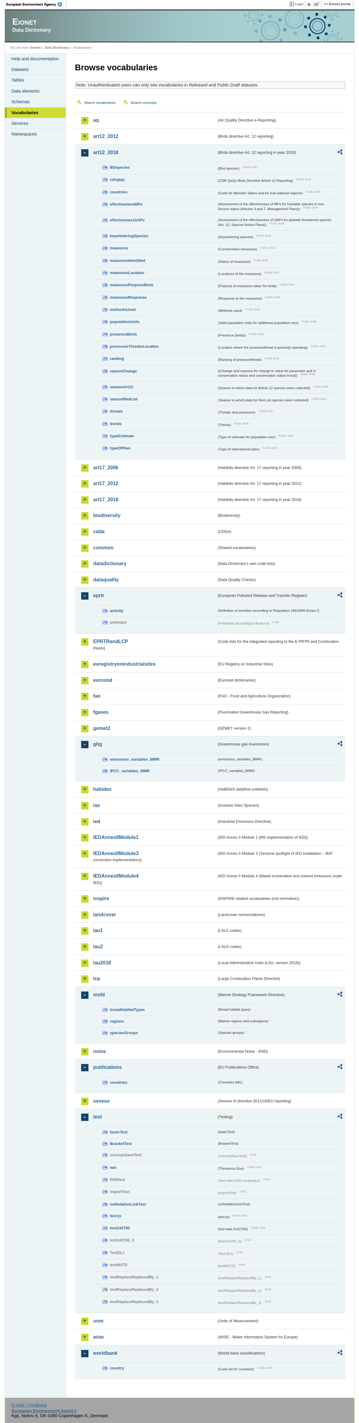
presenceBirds (123, 334)
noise (99, 1051)
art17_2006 (106, 467)
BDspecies (120, 167)
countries (119, 192)
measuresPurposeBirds (132, 285)
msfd (99, 994)
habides (102, 789)
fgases (101, 712)
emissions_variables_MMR (135, 759)
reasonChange (123, 371)
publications (107, 1067)
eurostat (102, 680)
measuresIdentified (128, 260)
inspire (101, 898)
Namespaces (24, 134)
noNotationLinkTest (128, 1204)
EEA (36, 4)
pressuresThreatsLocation (134, 346)
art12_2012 (106, 136)
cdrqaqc (117, 179)
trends (116, 423)
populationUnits (125, 321)
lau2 (98, 946)
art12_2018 (106, 152)
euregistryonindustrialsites (124, 664)
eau (113, 1167)
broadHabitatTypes (127, 1009)
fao (97, 696)
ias (96, 805)
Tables (18, 80)
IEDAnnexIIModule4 (116, 876)
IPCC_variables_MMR (130, 771)
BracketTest (121, 1143)
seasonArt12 (121, 387)
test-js (116, 1215)
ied (96, 821)
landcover (104, 914)
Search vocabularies (100, 102)
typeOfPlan (120, 448)
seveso (101, 1101)
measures (119, 248)
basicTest (119, 1132)
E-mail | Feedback (29, 1405)
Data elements (26, 91)
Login (299, 4)
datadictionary (109, 563)
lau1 (98, 930)
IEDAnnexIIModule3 (116, 853)
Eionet (35, 47)
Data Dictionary (57, 47)
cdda (99, 531)
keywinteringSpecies (129, 236)
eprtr (98, 595)
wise (98, 1337)
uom (98, 1320)
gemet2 (101, 728)
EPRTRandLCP (110, 641)
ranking (117, 358)
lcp (96, 978)
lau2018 (102, 962)
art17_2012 (106, 483)
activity (116, 610)
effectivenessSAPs (127, 220)
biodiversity (107, 515)
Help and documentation (35, 58)
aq (96, 120)
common (103, 547)
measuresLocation (127, 272)
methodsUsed (123, 309)
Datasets (20, 69)
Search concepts (144, 102)
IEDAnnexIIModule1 (116, 837)
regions (117, 1021)
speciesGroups (124, 1032)
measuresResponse (128, 297)
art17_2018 (106, 499)
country (117, 1368)
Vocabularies (25, 112)
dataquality (106, 579)
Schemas (21, 101)
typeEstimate (122, 436)
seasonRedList (124, 399)
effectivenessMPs (126, 204)
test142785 (120, 1228)
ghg (97, 744)
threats (116, 411)
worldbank (105, 1353)
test (97, 1116)
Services (20, 123)
